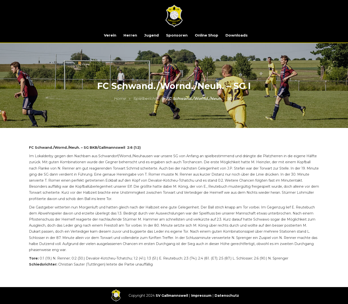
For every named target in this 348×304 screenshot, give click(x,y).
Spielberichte (146, 98)
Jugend (151, 35)
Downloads (236, 35)
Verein (110, 35)
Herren (130, 35)
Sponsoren (177, 35)
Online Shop (206, 35)
